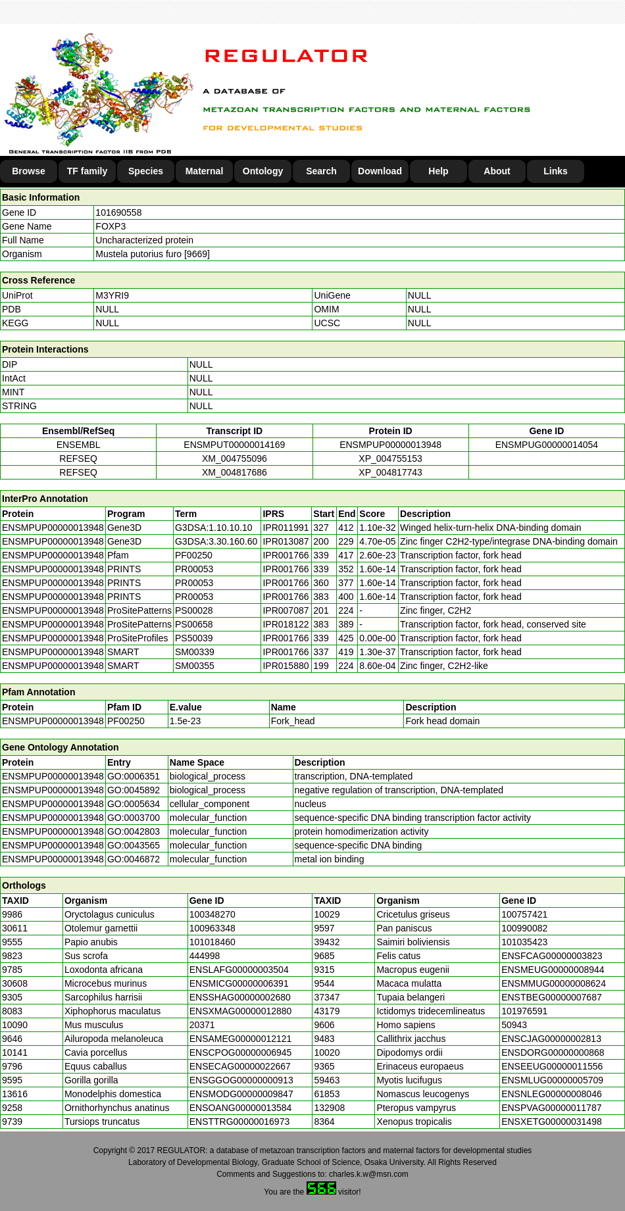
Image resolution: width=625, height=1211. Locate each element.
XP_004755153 (390, 458)
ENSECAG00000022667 (240, 1066)
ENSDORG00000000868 (552, 1052)
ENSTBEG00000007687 (551, 997)
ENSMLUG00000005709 (552, 1080)
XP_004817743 (390, 472)
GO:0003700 (133, 817)
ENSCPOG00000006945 (240, 1052)
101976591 (524, 1011)
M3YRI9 (112, 295)
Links (555, 171)
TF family (87, 171)
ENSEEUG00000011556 (552, 1066)
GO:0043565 (133, 845)
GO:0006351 (133, 776)
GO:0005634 (133, 804)
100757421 (524, 914)
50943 (514, 1025)
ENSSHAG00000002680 (240, 997)
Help (438, 171)
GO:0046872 (133, 859)
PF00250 (126, 721)
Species (145, 171)
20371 (202, 1025)
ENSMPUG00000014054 (546, 444)
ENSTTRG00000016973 (239, 1121)
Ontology (263, 171)
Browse (28, 171)
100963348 (212, 928)
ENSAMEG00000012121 (240, 1038)
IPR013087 (285, 541)
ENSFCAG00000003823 (551, 956)
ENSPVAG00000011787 (551, 1107)
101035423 (524, 942)
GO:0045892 (133, 790)
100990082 (524, 928)
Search (321, 171)
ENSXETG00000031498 (551, 1121)
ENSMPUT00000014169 (234, 444)
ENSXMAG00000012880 (240, 1011)
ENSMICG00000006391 (239, 983)
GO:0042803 (133, 831)
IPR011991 (285, 527)
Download (380, 171)
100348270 (212, 914)
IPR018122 (285, 624)
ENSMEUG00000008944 (552, 969)
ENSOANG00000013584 (240, 1107)
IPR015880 (285, 665)
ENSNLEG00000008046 (551, 1094)
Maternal (205, 171)
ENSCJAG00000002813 (551, 1038)
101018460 (212, 942)
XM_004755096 (234, 458)
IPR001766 (285, 555)
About (497, 171)
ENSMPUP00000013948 (390, 444)
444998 (204, 956)
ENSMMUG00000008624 (553, 983)
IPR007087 (285, 610)
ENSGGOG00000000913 (241, 1080)
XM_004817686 (234, 472)
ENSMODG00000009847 (241, 1094)
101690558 (118, 212)
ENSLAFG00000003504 (239, 969)
